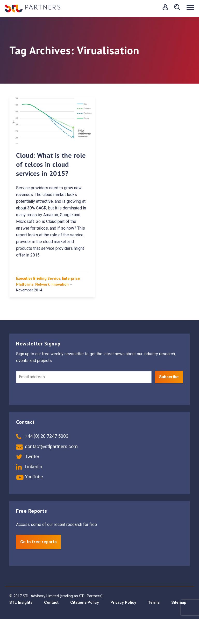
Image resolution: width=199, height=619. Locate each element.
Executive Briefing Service (38, 278)
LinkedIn (29, 466)
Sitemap (178, 602)
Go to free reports (38, 541)
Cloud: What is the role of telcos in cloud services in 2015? (51, 164)
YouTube (29, 476)
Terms (154, 602)
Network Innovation (52, 284)
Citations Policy (84, 602)
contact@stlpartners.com (47, 446)
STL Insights (20, 602)
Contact (51, 602)
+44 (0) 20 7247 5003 (42, 436)
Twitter (27, 456)
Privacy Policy (123, 602)
